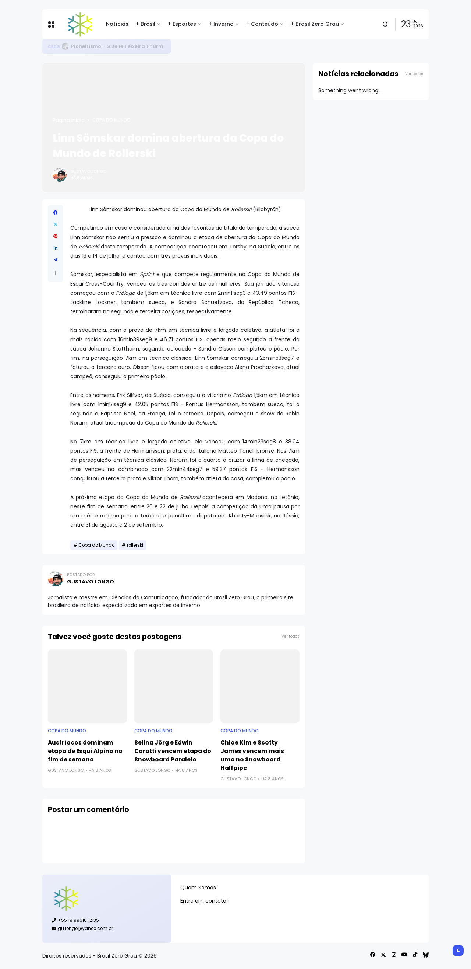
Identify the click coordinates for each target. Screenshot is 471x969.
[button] (55, 272)
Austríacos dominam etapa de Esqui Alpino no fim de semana (85, 751)
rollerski (135, 545)
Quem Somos (198, 887)
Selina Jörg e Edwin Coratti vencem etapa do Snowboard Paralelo (172, 751)
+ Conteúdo (262, 24)
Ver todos (290, 636)
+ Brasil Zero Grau (315, 24)
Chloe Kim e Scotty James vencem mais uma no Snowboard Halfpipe (252, 755)
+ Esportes (182, 24)
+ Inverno (221, 24)
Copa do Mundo (111, 120)
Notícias (117, 24)
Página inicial (69, 120)
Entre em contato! (204, 900)
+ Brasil (145, 24)
